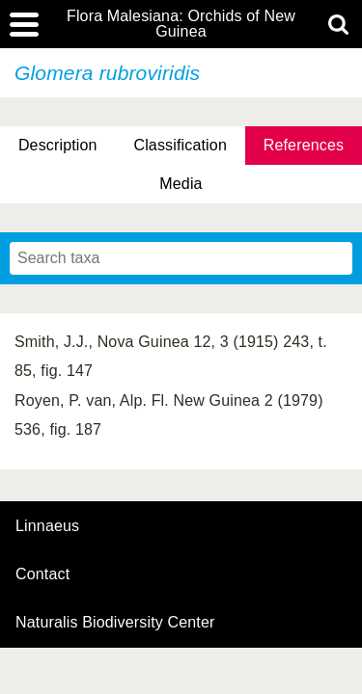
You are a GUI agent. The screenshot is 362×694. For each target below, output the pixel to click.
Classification (180, 145)
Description (57, 145)
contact (42, 574)
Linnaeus (47, 526)
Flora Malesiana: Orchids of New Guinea (181, 24)
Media (180, 183)
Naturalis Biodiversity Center (115, 622)
